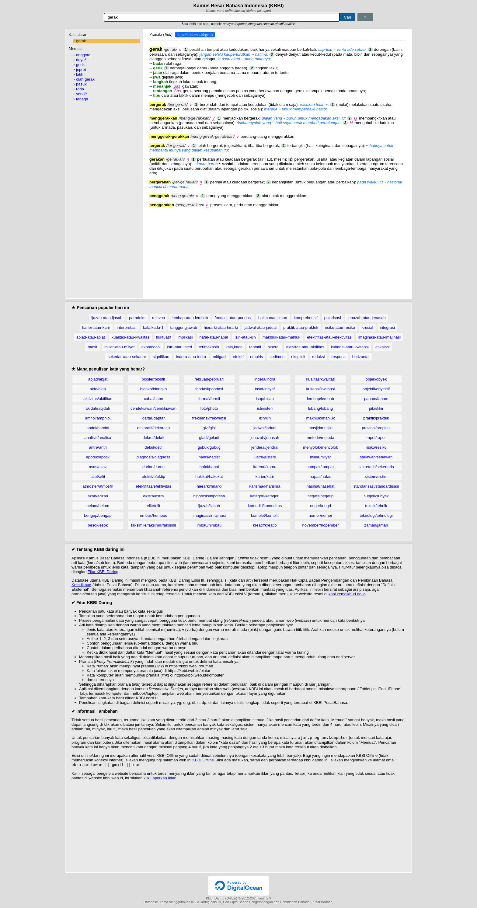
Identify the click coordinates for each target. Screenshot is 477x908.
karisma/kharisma (264, 486)
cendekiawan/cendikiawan (153, 408)
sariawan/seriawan (376, 457)
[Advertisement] (277, 249)
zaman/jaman (376, 525)
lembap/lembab (320, 398)
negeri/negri (320, 505)
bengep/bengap (97, 515)
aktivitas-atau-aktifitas (305, 347)
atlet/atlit (97, 476)
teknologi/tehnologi (376, 515)
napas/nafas (320, 476)
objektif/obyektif (376, 389)
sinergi (273, 347)
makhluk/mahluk (320, 418)
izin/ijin (265, 418)
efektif (238, 356)
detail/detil (153, 447)
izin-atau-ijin (245, 337)
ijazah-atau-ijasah (106, 317)
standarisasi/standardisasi (376, 486)
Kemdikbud (81, 585)
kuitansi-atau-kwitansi (350, 347)
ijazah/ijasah (209, 505)
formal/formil (209, 398)
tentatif (255, 347)
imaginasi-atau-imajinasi (379, 337)
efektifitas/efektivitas (153, 486)
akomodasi (151, 347)
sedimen (277, 356)
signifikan (161, 356)
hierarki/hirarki (209, 486)
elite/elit (153, 505)
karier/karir (265, 476)
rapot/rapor (376, 437)
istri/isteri (265, 408)
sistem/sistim (376, 476)
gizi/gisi (209, 428)
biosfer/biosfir (153, 379)
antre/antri (98, 447)
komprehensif (306, 317)
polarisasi (332, 317)
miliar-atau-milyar (119, 347)
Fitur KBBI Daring (103, 571)
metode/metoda (320, 437)
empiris (256, 356)
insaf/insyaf (265, 389)
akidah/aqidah (97, 408)
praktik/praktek (376, 418)
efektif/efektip (153, 476)
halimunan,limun (272, 317)
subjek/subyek (376, 496)
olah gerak (85, 79)
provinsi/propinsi (376, 428)
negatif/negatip (320, 496)
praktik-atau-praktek (300, 327)
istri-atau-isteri (179, 347)
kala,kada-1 (153, 327)
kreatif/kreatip (265, 525)
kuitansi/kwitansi (320, 389)
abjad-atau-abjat (90, 337)
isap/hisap (265, 398)
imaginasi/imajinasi (209, 515)
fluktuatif (163, 337)
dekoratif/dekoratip (153, 428)
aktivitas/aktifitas (97, 398)
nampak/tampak (320, 466)
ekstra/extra (153, 496)
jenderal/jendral (264, 447)
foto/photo (209, 408)
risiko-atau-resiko (340, 327)
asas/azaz (98, 466)
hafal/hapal (209, 466)
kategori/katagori (264, 496)
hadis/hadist (209, 457)
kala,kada (234, 347)
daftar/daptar (153, 418)
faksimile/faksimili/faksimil (153, 525)
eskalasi (382, 347)
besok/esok (98, 525)
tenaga (82, 99)
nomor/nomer (320, 515)
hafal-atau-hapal (213, 337)
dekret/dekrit (154, 437)
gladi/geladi (209, 437)
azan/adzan (98, 496)
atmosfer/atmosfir (97, 486)
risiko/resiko (376, 447)
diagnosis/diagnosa (153, 457)
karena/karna (265, 466)
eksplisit (298, 356)
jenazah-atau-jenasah (367, 317)
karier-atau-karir (96, 327)
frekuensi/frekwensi (209, 418)
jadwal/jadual (264, 428)
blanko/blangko (153, 389)
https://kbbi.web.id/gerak (195, 35)
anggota (83, 55)
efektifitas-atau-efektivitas (329, 337)
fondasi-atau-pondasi (233, 317)
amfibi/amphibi (98, 418)
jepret (81, 69)
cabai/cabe (153, 398)
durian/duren (153, 466)
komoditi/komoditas (265, 505)
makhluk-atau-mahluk (281, 337)
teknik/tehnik (376, 505)
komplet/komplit (264, 515)
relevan (158, 317)
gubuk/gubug (209, 447)
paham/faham (376, 398)
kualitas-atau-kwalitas (130, 337)
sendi (81, 94)
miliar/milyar (320, 457)
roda (80, 89)
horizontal (360, 356)
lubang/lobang (320, 408)
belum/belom (97, 505)
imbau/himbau (209, 525)
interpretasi (126, 327)
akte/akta (98, 389)
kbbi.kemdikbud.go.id (347, 594)
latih (79, 74)
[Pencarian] (221, 17)
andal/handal (97, 428)
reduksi (318, 356)
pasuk (81, 84)
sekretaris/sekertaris (376, 466)
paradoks (137, 317)
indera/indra (264, 379)
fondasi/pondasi (209, 389)
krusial (367, 327)
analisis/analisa (97, 437)
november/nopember (320, 525)
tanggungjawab (183, 327)
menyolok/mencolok (320, 447)
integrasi (387, 327)
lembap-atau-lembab (190, 317)
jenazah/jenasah (264, 437)
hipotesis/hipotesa (209, 496)
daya (81, 59)
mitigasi (219, 356)
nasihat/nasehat (321, 486)
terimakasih (209, 347)
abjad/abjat (98, 379)
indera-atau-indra (191, 356)
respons (339, 356)
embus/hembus (153, 515)
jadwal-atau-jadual (261, 327)
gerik (80, 64)
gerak (81, 41)
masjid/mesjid (320, 428)
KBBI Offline (203, 760)
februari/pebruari (209, 379)
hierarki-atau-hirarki (221, 327)
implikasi (185, 337)
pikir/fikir (376, 408)
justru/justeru (264, 457)
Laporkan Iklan (163, 779)
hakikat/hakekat (209, 476)
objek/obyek (376, 379)
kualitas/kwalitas (320, 379)
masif (92, 347)
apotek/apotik (98, 457)
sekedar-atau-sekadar (127, 356)
